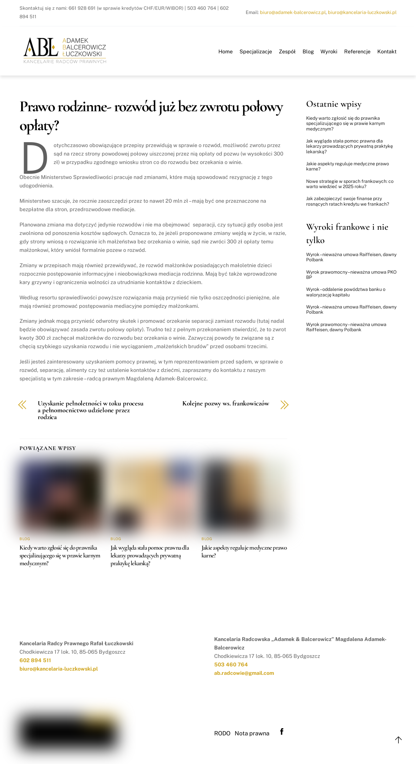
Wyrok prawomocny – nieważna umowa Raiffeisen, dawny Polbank (346, 327)
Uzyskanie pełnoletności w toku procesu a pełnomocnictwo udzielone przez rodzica (91, 410)
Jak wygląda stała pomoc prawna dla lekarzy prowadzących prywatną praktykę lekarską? (149, 555)
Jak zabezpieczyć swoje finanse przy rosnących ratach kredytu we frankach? (347, 201)
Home (225, 51)
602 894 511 (35, 660)
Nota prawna (252, 733)
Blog (308, 51)
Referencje (357, 51)
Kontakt (386, 51)
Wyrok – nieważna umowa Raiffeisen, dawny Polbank (351, 257)
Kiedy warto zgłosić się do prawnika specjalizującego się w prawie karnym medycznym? (60, 555)
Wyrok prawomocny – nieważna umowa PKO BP (351, 274)
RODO (222, 733)
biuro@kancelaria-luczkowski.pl (362, 12)
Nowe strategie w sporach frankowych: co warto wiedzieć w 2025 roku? (350, 184)
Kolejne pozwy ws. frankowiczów (225, 403)
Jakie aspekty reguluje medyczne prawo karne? (347, 166)
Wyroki (328, 51)
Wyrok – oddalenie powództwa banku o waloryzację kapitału (345, 292)
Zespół (287, 51)
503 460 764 (231, 665)
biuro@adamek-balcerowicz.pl (293, 12)
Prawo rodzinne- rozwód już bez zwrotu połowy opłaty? (151, 116)
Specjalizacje (256, 51)
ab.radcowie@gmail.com (244, 673)
